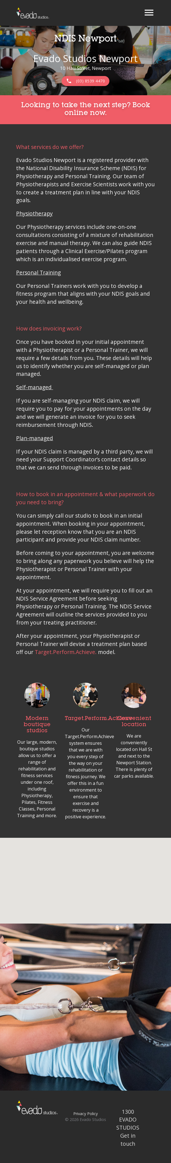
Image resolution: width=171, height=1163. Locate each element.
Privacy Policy (85, 1113)
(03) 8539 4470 (85, 81)
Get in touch (127, 1139)
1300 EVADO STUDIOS (127, 1120)
